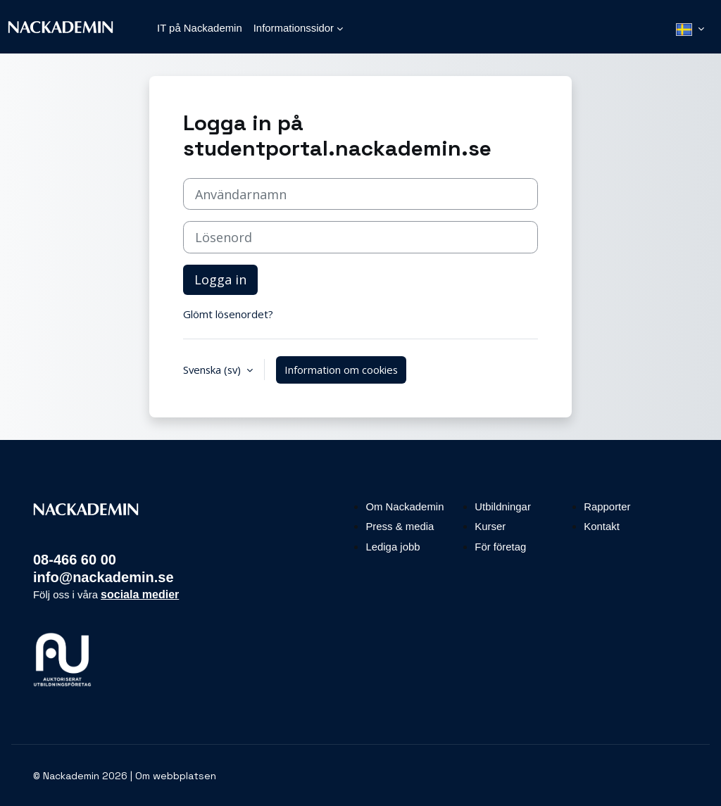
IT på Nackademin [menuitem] (199, 28)
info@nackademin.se (103, 577)
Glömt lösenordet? (228, 314)
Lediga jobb (392, 547)
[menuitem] (690, 28)
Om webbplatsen (175, 775)
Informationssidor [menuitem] (293, 28)
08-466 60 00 (74, 559)
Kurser (490, 526)
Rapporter (607, 506)
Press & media (399, 526)
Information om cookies (341, 370)
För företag (500, 547)
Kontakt (602, 526)
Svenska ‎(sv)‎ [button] (213, 370)
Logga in (220, 279)
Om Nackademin (404, 506)
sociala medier (140, 594)
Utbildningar (503, 506)
